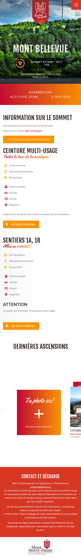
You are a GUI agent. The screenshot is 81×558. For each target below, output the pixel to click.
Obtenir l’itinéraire (23, 326)
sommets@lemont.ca (40, 486)
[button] (2, 410)
